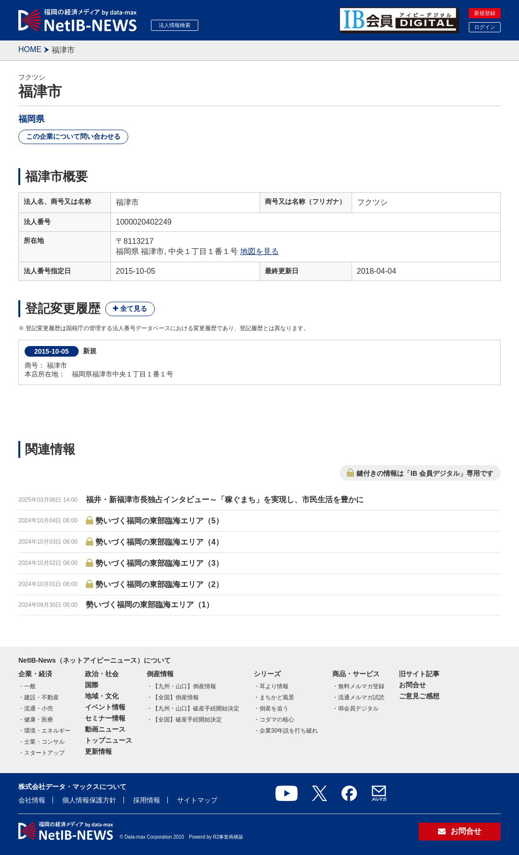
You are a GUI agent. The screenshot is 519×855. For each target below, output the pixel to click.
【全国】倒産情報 (175, 697)
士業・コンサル (44, 741)
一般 (30, 686)
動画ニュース (105, 729)
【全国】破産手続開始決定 (187, 719)
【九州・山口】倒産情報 (184, 686)
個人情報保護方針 (89, 800)
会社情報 (31, 800)
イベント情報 (105, 707)
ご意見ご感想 (419, 696)
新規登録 (484, 13)
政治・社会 (102, 674)
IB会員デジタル (358, 708)
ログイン (484, 27)
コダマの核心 (277, 719)
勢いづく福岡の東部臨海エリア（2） (159, 584)
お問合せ (412, 685)
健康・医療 (38, 719)
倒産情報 (160, 674)
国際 (91, 685)
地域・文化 (102, 696)
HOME (29, 49)
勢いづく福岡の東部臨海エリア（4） (159, 542)
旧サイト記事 (419, 674)
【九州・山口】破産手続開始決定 (195, 708)
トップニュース (108, 740)
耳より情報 (274, 686)
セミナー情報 (105, 718)
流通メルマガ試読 (361, 697)
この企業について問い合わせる (73, 136)
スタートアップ (44, 752)
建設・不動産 (41, 697)
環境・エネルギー (47, 730)
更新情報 (98, 751)
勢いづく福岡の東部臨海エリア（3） (159, 563)
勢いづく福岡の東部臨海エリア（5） (159, 521)
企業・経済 (35, 674)
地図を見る (259, 251)
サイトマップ (197, 800)
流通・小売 (38, 708)
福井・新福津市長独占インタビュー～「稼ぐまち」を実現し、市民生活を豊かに (225, 499)
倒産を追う (274, 708)
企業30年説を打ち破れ (289, 730)
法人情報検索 (175, 25)
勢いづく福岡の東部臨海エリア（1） (150, 605)
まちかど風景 (277, 697)
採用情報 (146, 800)
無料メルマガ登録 (361, 686)
